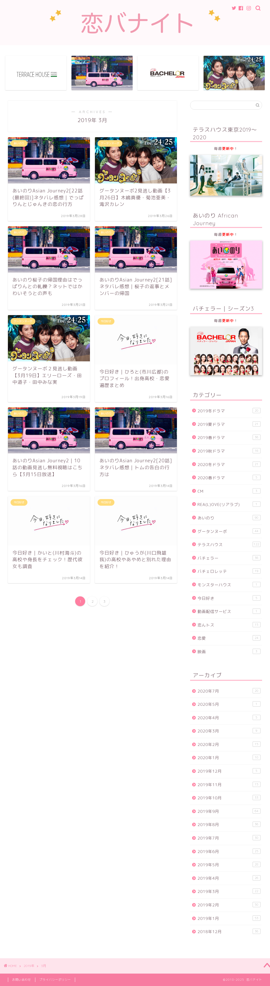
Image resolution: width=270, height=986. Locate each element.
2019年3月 (229, 892)
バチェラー (229, 558)
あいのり (229, 518)
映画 (229, 652)
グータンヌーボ (229, 531)
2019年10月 (229, 798)
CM (229, 491)
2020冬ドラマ (229, 464)
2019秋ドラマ (229, 451)
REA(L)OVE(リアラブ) (229, 505)
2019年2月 (229, 905)
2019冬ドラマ (229, 411)
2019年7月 (229, 838)
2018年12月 (229, 931)
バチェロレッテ (229, 571)
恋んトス (229, 625)
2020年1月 (229, 758)
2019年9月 (229, 811)
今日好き (229, 598)
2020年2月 (229, 744)
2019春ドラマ (229, 438)
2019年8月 (229, 825)
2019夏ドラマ (229, 424)
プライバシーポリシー (55, 980)
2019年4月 (229, 878)
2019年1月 (229, 918)
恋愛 (229, 638)
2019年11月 (229, 784)
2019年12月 (229, 771)
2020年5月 (229, 704)
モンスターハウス (229, 585)
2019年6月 (229, 851)
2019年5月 (229, 865)
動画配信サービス (229, 611)
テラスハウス (229, 544)
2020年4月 (229, 718)
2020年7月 (229, 691)
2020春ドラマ (229, 478)
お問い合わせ (21, 980)
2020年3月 (229, 731)
